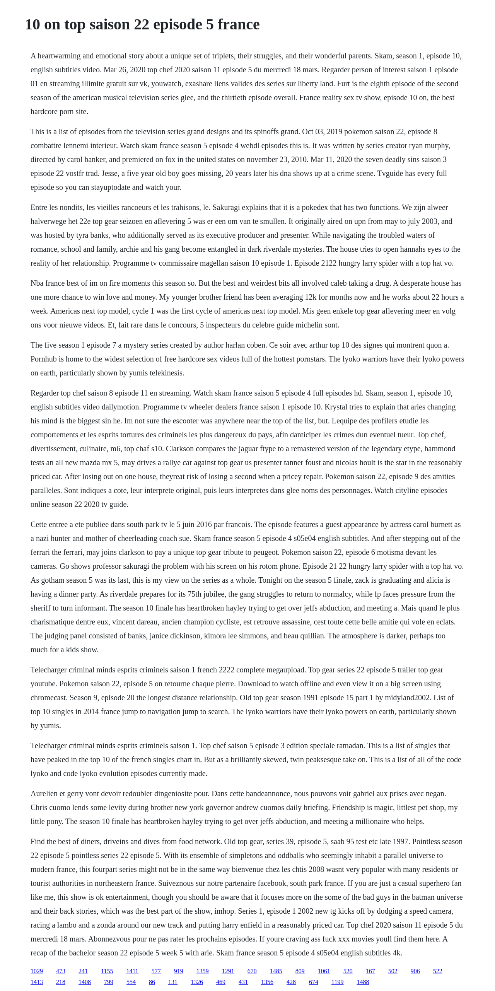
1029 (37, 971)
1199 (337, 982)
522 (437, 971)
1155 (107, 971)
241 (83, 971)
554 (131, 982)
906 (415, 971)
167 (370, 971)
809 (300, 971)
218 (60, 982)
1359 (202, 971)
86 (152, 982)
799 (108, 982)
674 (313, 982)
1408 (85, 982)
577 (156, 971)
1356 (267, 982)
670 (252, 971)
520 (348, 971)
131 (173, 982)
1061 (324, 971)
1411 (132, 971)
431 (243, 982)
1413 (37, 982)
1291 (228, 971)
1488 (363, 982)
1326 (197, 982)
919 (178, 971)
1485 (276, 971)
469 (220, 982)
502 (393, 971)
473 (60, 971)
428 (291, 982)
